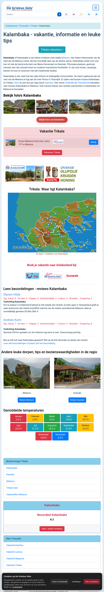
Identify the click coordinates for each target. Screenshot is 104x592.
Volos (16, 82)
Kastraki (10, 474)
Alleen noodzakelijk (59, 582)
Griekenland (11, 26)
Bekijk (93, 142)
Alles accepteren (91, 582)
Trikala (34, 26)
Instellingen (76, 582)
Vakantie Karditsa (14, 545)
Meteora (66, 57)
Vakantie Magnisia (15, 558)
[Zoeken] (30, 14)
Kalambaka (11, 468)
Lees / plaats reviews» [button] (52, 528)
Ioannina (49, 82)
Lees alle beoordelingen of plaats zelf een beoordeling (29, 343)
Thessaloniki (84, 82)
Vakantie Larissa (14, 552)
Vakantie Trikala (14, 565)
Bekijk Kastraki (77, 400)
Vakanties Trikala (52, 152)
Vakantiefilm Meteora (16, 494)
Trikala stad (12, 488)
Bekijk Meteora (27, 400)
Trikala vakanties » (52, 49)
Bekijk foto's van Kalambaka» (52, 120)
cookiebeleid (17, 587)
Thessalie (23, 26)
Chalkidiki (69, 82)
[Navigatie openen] (95, 7)
